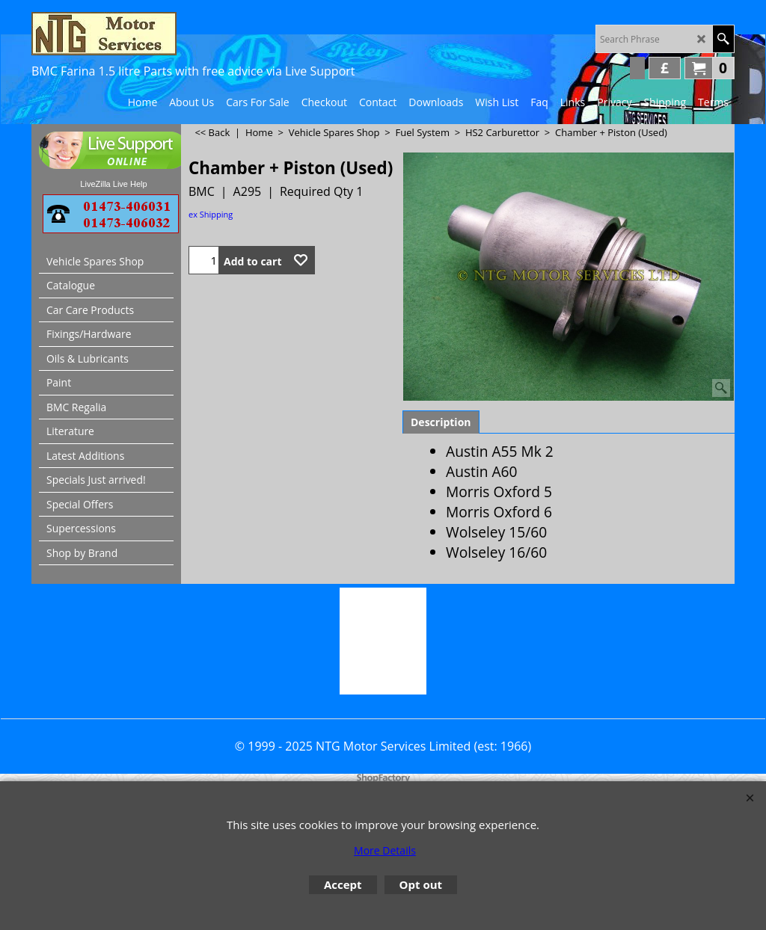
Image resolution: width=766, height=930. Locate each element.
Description (441, 422)
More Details (385, 850)
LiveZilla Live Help (113, 183)
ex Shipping (211, 214)
